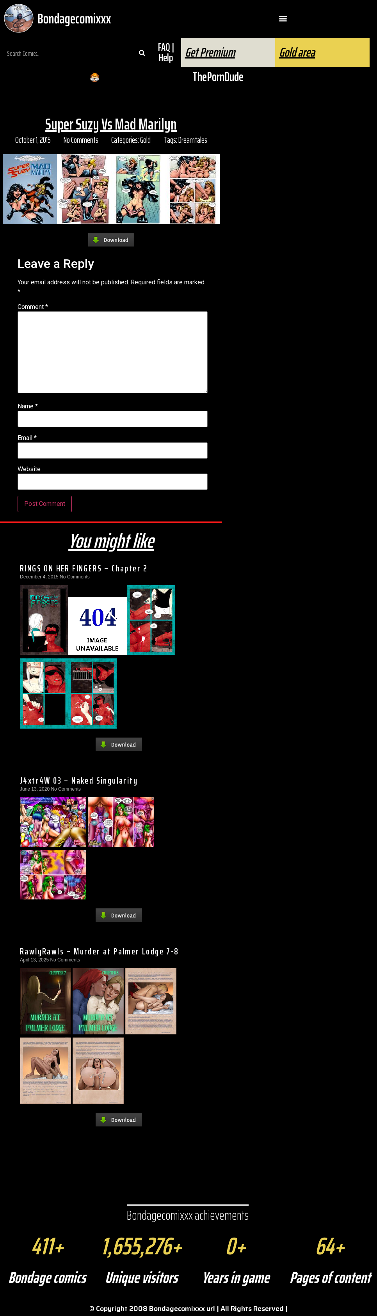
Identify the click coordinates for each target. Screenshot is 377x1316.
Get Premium (210, 52)
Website (29, 469)
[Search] (142, 53)
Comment (33, 307)
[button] (282, 18)
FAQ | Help (166, 52)
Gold (145, 139)
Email (27, 438)
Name (28, 406)
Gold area (297, 52)
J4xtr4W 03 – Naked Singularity (79, 780)
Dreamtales (192, 139)
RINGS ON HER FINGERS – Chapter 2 (84, 568)
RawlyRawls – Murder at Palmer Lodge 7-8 (99, 951)
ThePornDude (218, 77)
